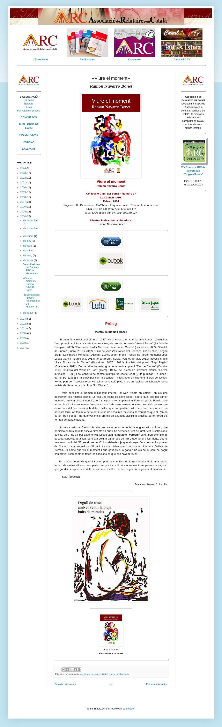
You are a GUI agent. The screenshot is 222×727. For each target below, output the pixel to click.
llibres (87, 674)
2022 (23, 177)
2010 (23, 333)
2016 (23, 206)
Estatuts (28, 103)
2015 (23, 211)
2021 (23, 182)
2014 (23, 216)
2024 (23, 168)
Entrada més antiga (157, 684)
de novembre (30, 228)
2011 (23, 328)
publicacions (123, 674)
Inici (111, 684)
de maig (28, 245)
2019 (23, 192)
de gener (28, 312)
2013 (23, 318)
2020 (23, 187)
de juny (27, 240)
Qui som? (28, 100)
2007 (23, 347)
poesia (112, 674)
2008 (23, 342)
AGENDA (28, 141)
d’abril (26, 250)
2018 (23, 197)
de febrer (28, 260)
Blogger (130, 708)
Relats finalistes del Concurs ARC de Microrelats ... (31, 269)
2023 (23, 173)
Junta (29, 107)
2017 (23, 202)
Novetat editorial (99, 674)
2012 (23, 323)
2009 (23, 338)
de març (28, 255)
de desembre (30, 220)
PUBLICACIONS (28, 134)
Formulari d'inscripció (28, 110)
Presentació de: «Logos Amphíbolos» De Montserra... (31, 300)
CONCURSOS (29, 117)
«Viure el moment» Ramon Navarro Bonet (29, 284)
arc (81, 674)
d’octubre (28, 236)
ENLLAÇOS (29, 148)
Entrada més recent (65, 684)
